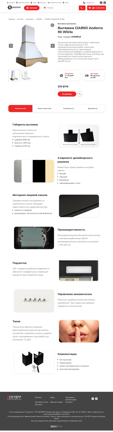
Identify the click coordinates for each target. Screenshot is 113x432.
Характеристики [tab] (44, 109)
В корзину (67, 94)
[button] (53, 46)
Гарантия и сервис (22, 2)
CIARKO (39, 19)
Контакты (11, 2)
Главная (11, 19)
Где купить (38, 406)
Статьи (66, 2)
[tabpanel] (56, 250)
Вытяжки (30, 19)
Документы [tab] (93, 109)
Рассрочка (42, 2)
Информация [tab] (20, 109)
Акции (33, 2)
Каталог (31, 8)
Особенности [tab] (68, 109)
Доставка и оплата (54, 2)
